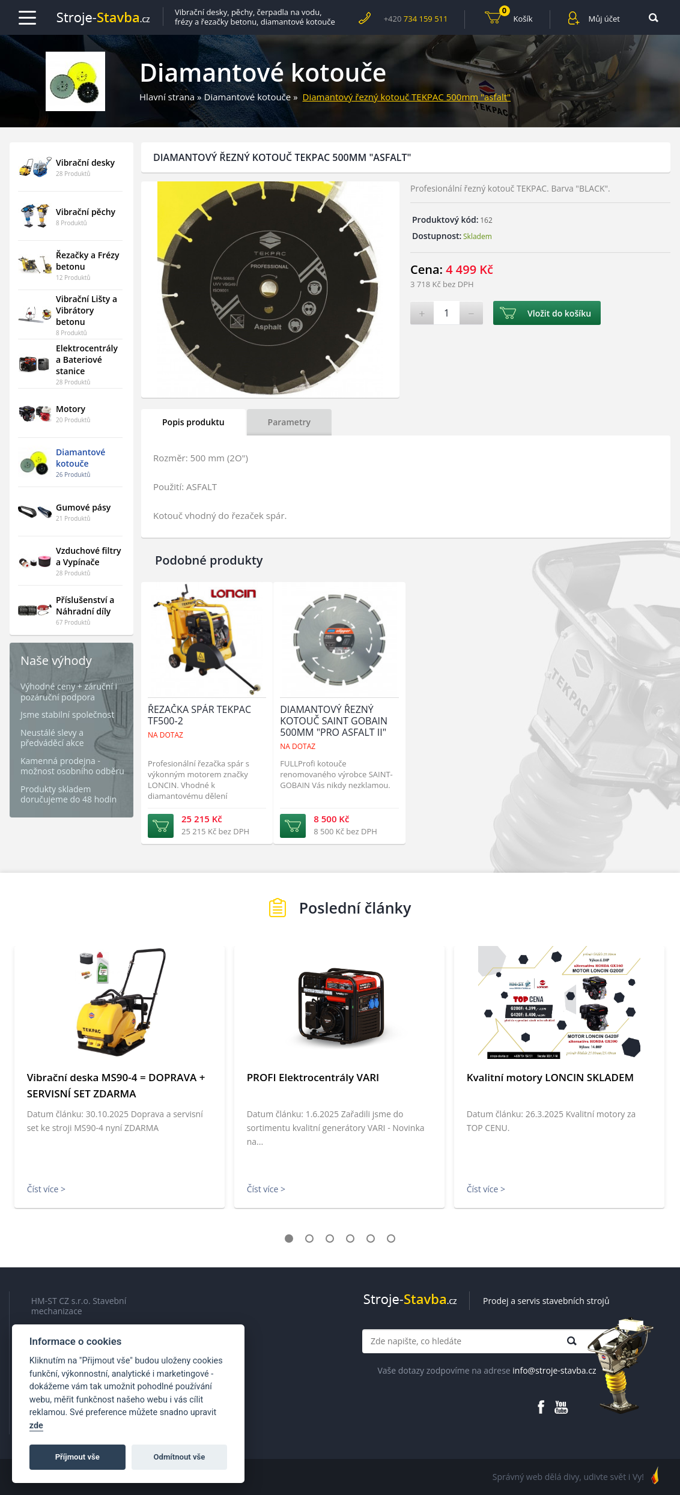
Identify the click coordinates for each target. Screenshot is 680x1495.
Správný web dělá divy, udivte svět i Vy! (568, 1476)
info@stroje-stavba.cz (554, 1370)
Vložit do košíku (559, 313)
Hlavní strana (167, 97)
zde (36, 1426)
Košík (516, 17)
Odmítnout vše (179, 1456)
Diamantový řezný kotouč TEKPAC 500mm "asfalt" (407, 97)
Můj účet (604, 18)
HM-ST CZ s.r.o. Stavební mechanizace (78, 1306)
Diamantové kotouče (247, 97)
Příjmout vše (77, 1456)
